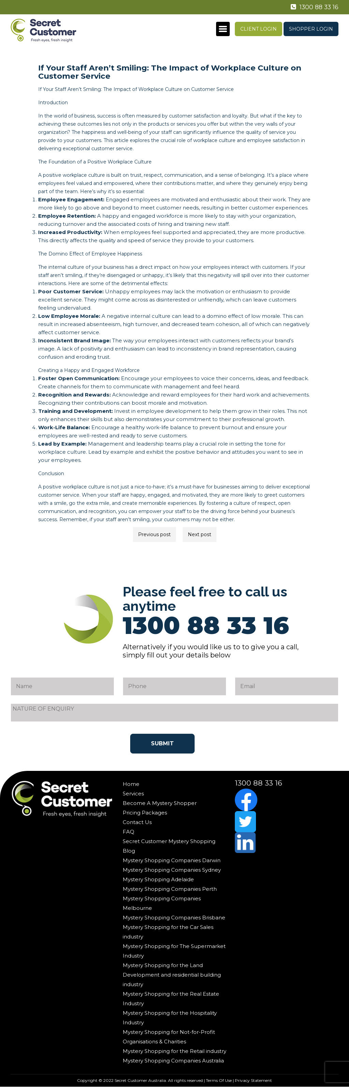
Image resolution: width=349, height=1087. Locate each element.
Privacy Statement (253, 1080)
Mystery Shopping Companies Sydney (172, 870)
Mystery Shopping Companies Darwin (172, 860)
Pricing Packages (145, 812)
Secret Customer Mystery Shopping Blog (169, 846)
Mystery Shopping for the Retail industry (174, 1051)
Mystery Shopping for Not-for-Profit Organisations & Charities (169, 1037)
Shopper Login (311, 29)
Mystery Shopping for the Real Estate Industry (171, 999)
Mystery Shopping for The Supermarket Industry (174, 951)
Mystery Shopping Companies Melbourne (162, 903)
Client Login (258, 29)
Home (131, 784)
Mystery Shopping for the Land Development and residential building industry (172, 975)
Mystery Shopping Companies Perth (170, 889)
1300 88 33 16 (314, 7)
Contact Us (137, 822)
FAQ (128, 831)
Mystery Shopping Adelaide (158, 879)
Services (133, 793)
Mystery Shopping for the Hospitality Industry (170, 1018)
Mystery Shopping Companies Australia (173, 1060)
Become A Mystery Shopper (160, 803)
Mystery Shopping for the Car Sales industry (168, 932)
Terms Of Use (219, 1080)
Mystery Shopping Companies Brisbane (174, 917)
